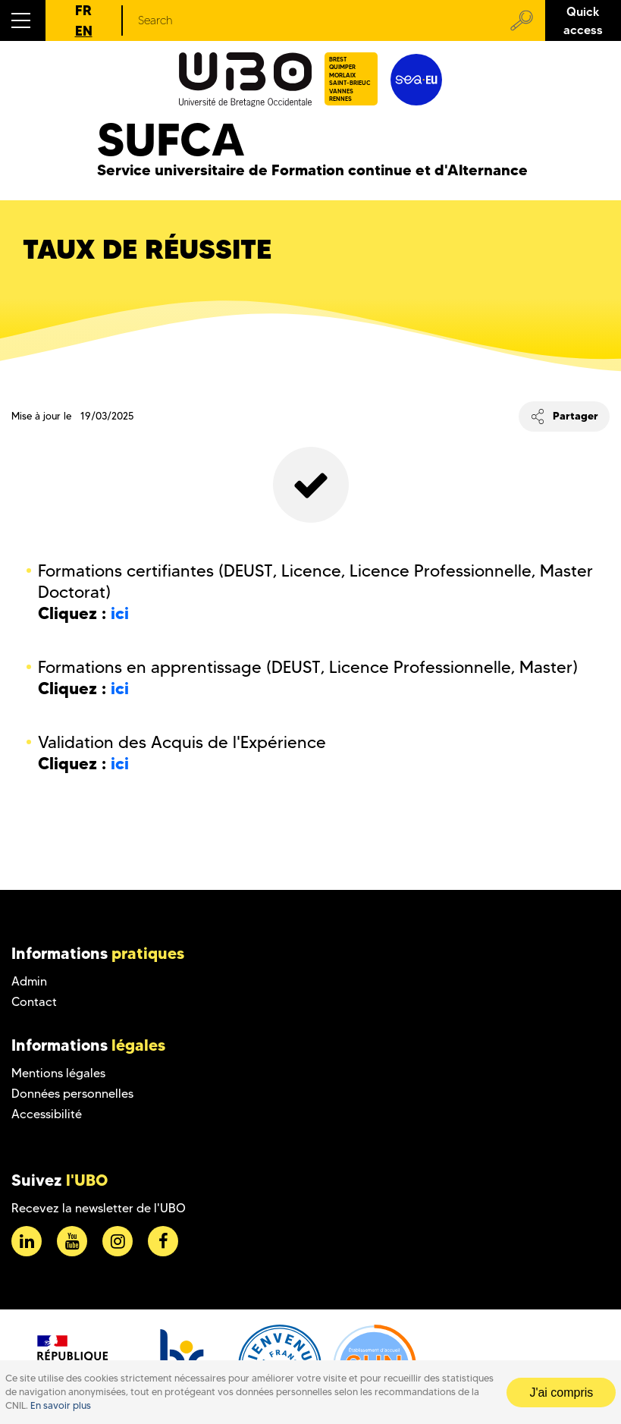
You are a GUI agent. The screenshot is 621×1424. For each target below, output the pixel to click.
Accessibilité (46, 1114)
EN (84, 30)
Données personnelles (72, 1093)
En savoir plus (60, 1405)
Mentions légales (58, 1073)
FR (83, 10)
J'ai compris (561, 1392)
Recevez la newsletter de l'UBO (98, 1208)
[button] (22, 20)
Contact (34, 1002)
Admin (29, 981)
